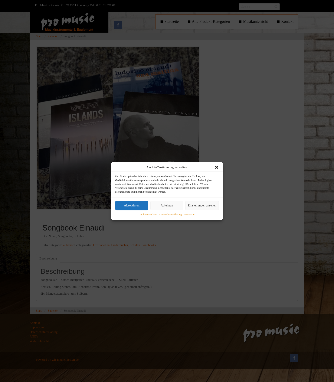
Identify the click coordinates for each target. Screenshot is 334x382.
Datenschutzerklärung (170, 214)
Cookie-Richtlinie (148, 214)
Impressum (189, 214)
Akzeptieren (132, 205)
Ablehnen (167, 205)
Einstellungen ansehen (202, 205)
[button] (217, 167)
